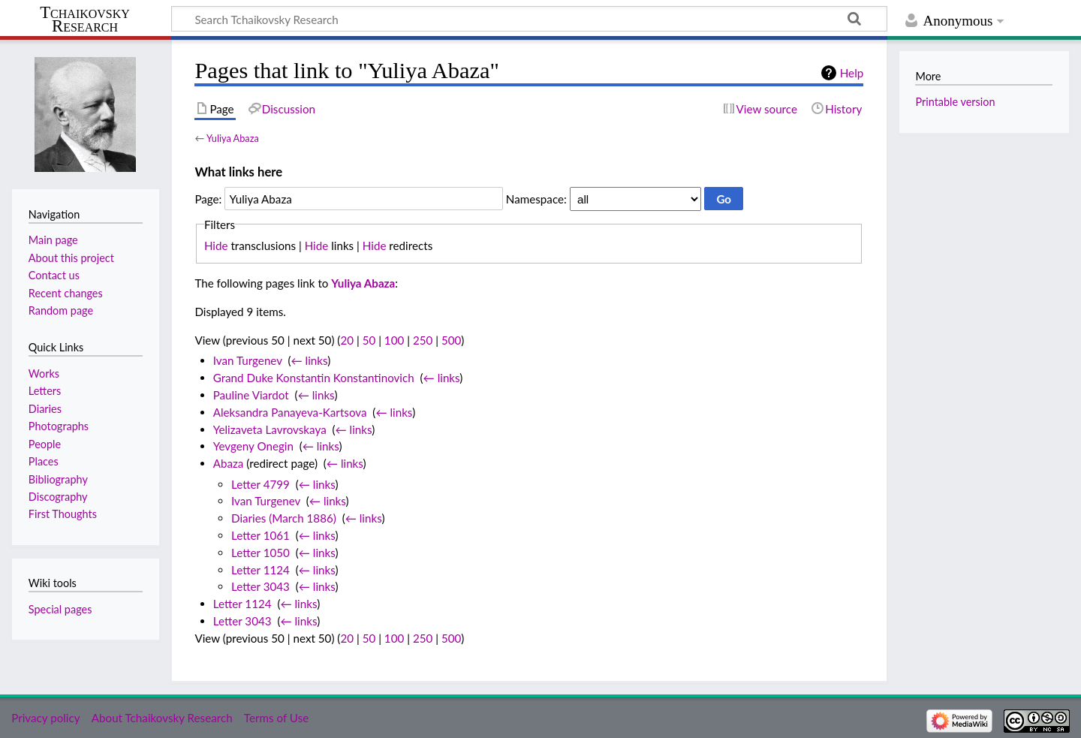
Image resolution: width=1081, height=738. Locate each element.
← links (309, 360)
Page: (207, 199)
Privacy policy (45, 717)
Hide (216, 245)
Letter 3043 (260, 586)
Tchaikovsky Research (85, 19)
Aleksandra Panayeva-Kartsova (290, 412)
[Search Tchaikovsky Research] (529, 19)
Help (851, 73)
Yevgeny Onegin (253, 446)
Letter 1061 (260, 535)
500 (451, 340)
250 (422, 340)
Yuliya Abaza (232, 138)
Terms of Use (276, 717)
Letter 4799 (260, 484)
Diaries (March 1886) (283, 518)
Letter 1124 (260, 570)
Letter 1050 (260, 552)
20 (347, 340)
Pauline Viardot (251, 395)
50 (369, 340)
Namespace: (536, 199)
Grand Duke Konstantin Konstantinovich (313, 377)
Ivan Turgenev (247, 360)
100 (394, 340)
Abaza (228, 463)
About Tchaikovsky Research (162, 717)
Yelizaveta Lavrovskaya (270, 429)
